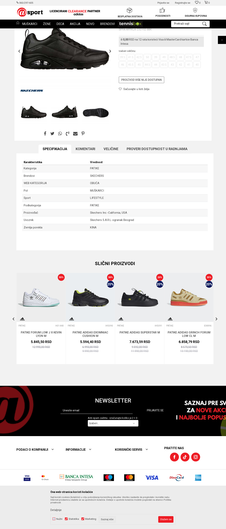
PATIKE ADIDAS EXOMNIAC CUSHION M (90, 362)
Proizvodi (32, 31)
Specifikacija (55, 177)
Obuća (43, 31)
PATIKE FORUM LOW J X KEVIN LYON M (41, 362)
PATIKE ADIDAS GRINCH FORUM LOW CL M (189, 362)
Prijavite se (155, 438)
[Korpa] (207, 4)
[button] (190, 24)
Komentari (85, 177)
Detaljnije (56, 510)
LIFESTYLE (97, 226)
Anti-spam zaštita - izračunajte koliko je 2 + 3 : (113, 446)
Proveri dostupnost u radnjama (157, 177)
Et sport (20, 31)
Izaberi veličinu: (127, 79)
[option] (75, 12)
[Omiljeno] (197, 2)
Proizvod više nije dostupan (141, 108)
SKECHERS (97, 204)
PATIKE (53, 31)
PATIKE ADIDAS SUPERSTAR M (140, 361)
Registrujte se (182, 2)
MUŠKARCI (97, 219)
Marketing (90, 518)
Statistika (74, 518)
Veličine (111, 177)
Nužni (59, 518)
